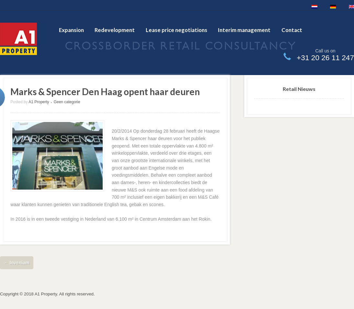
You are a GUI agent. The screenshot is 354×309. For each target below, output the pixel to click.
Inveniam (16, 262)
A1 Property (39, 102)
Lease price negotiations (176, 30)
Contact (291, 30)
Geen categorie (67, 102)
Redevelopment (115, 30)
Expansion (71, 30)
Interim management (244, 30)
